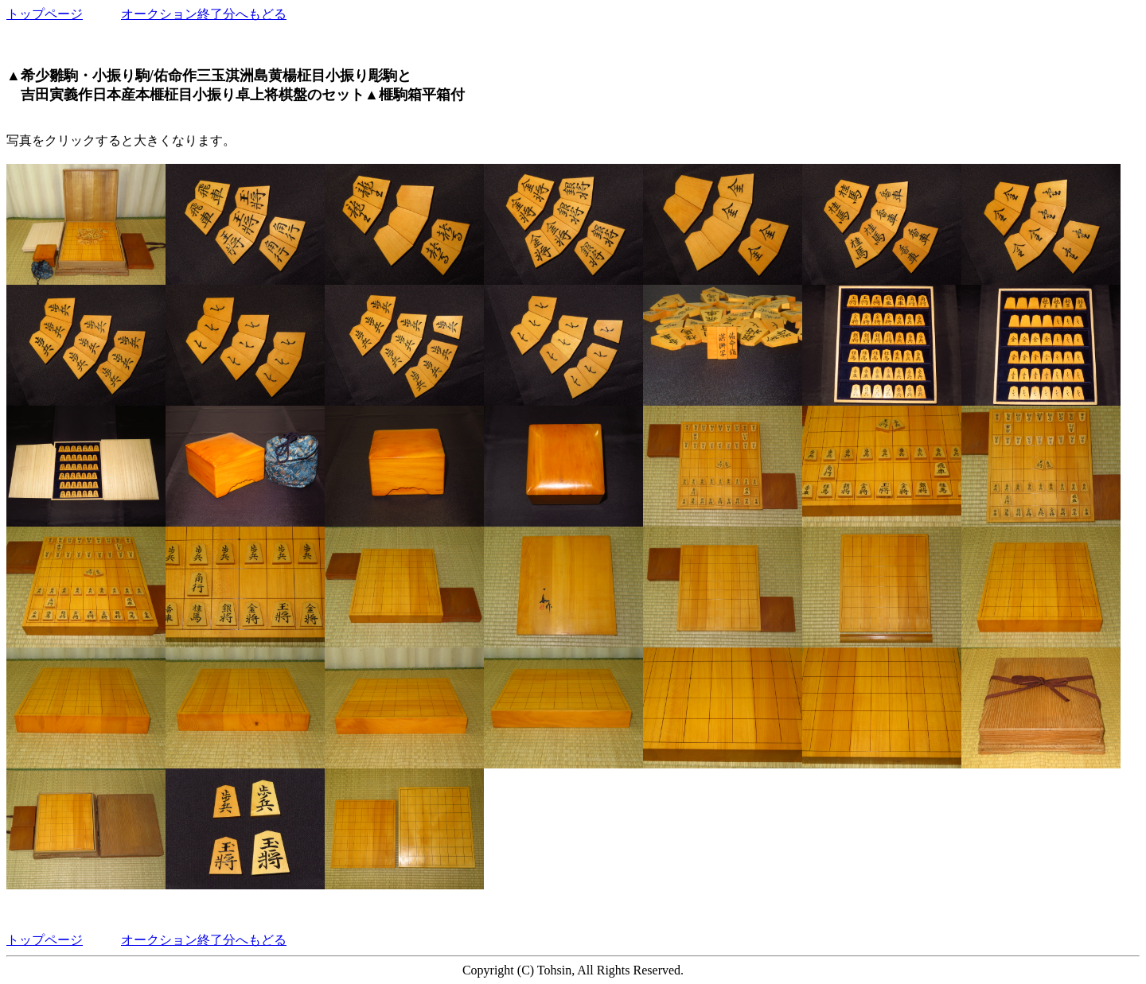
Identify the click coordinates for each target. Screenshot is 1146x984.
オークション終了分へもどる (203, 14)
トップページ (44, 14)
